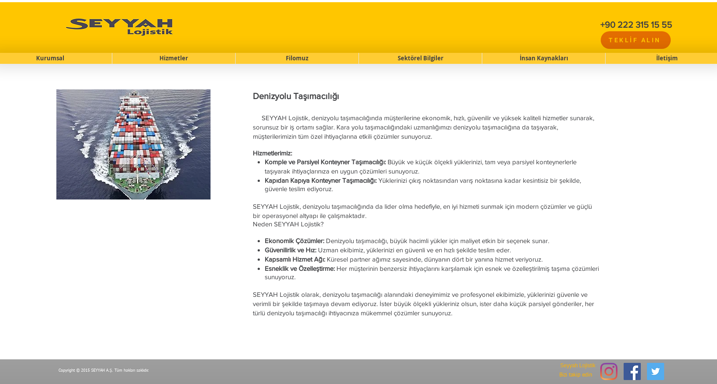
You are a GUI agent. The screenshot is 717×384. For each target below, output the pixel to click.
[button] (173, 58)
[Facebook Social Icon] (632, 371)
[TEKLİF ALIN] (636, 40)
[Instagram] (608, 371)
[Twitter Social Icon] (655, 371)
